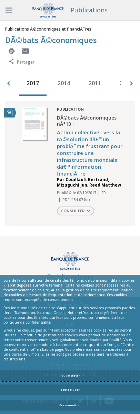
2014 (64, 83)
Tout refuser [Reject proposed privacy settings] (70, 389)
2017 (33, 83)
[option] (34, 84)
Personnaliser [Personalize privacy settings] (70, 405)
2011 (95, 83)
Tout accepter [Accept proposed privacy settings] (70, 375)
